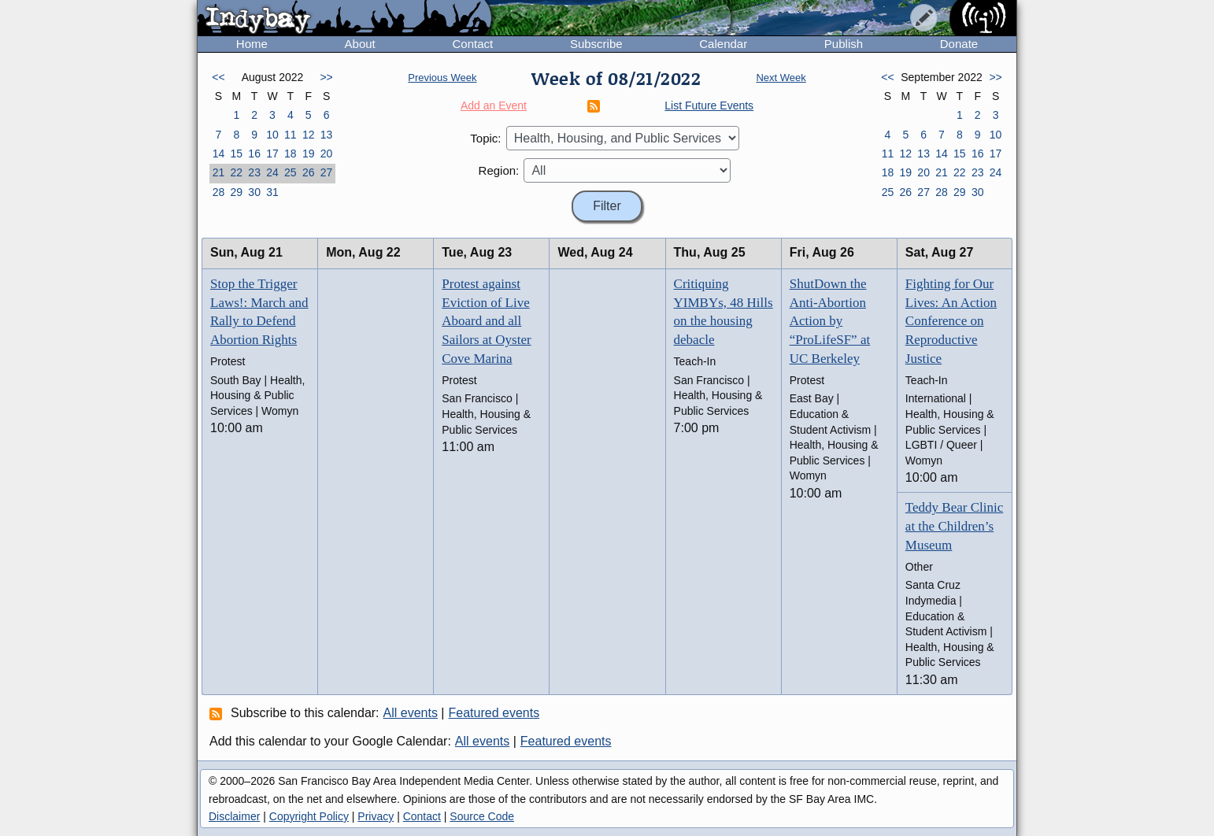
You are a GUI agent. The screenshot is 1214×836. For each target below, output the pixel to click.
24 (272, 172)
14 (219, 153)
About (360, 43)
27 (326, 172)
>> (326, 77)
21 (219, 172)
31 (272, 192)
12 (308, 134)
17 (272, 153)
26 (308, 172)
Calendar (723, 43)
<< (218, 77)
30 (254, 192)
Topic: (485, 138)
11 (290, 134)
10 (272, 134)
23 (254, 172)
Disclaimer (234, 816)
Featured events (494, 712)
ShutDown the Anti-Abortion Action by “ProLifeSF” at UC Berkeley (830, 321)
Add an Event (494, 105)
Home (252, 43)
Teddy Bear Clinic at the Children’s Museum (954, 526)
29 (236, 192)
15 (236, 153)
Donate (959, 43)
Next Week (780, 77)
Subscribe (596, 43)
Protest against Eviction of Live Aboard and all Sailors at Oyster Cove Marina (486, 321)
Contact (472, 43)
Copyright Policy (309, 816)
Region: (499, 170)
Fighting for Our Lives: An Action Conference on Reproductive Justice (951, 321)
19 (308, 153)
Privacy (375, 816)
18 (290, 153)
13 (326, 134)
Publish (843, 43)
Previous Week (442, 77)
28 (219, 192)
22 (236, 172)
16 (254, 153)
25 (290, 172)
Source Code (482, 816)
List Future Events (708, 105)
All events (410, 712)
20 (326, 153)
